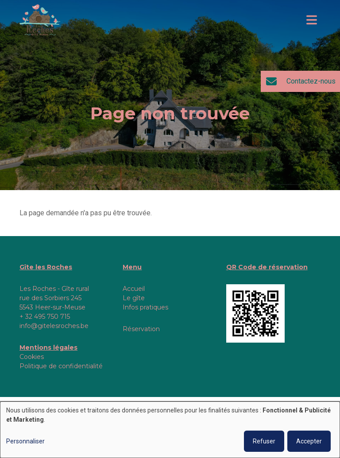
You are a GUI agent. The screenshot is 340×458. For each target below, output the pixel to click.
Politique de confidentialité (61, 366)
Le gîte (134, 298)
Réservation (141, 329)
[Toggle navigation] (312, 20)
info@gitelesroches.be (54, 326)
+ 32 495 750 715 (44, 317)
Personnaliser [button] (25, 441)
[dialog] (170, 429)
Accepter (309, 441)
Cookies (31, 357)
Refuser (264, 441)
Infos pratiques (145, 307)
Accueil (134, 289)
